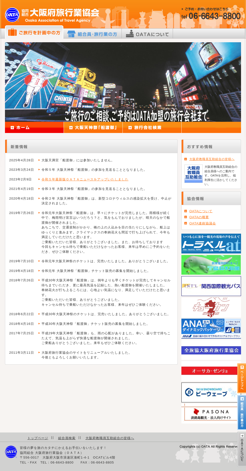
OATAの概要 (199, 217)
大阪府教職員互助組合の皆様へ (212, 159)
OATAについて (200, 211)
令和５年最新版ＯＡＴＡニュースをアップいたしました (84, 179)
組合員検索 (67, 438)
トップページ (37, 438)
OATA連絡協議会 (202, 223)
